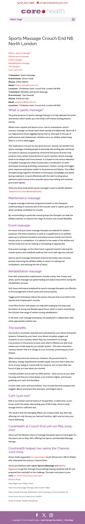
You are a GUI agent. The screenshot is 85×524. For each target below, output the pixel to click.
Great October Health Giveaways (23, 500)
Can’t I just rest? (15, 70)
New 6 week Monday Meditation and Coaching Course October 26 (38, 492)
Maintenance (15, 191)
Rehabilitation (35, 191)
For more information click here (28, 475)
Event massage (15, 59)
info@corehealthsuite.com (26, 85)
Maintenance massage (18, 56)
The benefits (14, 66)
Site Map (68, 520)
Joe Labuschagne (38, 457)
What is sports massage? (19, 53)
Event (24, 191)
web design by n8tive (51, 520)
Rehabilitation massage (18, 63)
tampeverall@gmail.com (25, 102)
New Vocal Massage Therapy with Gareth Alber (29, 487)
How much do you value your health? (25, 496)
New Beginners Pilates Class (20, 483)
